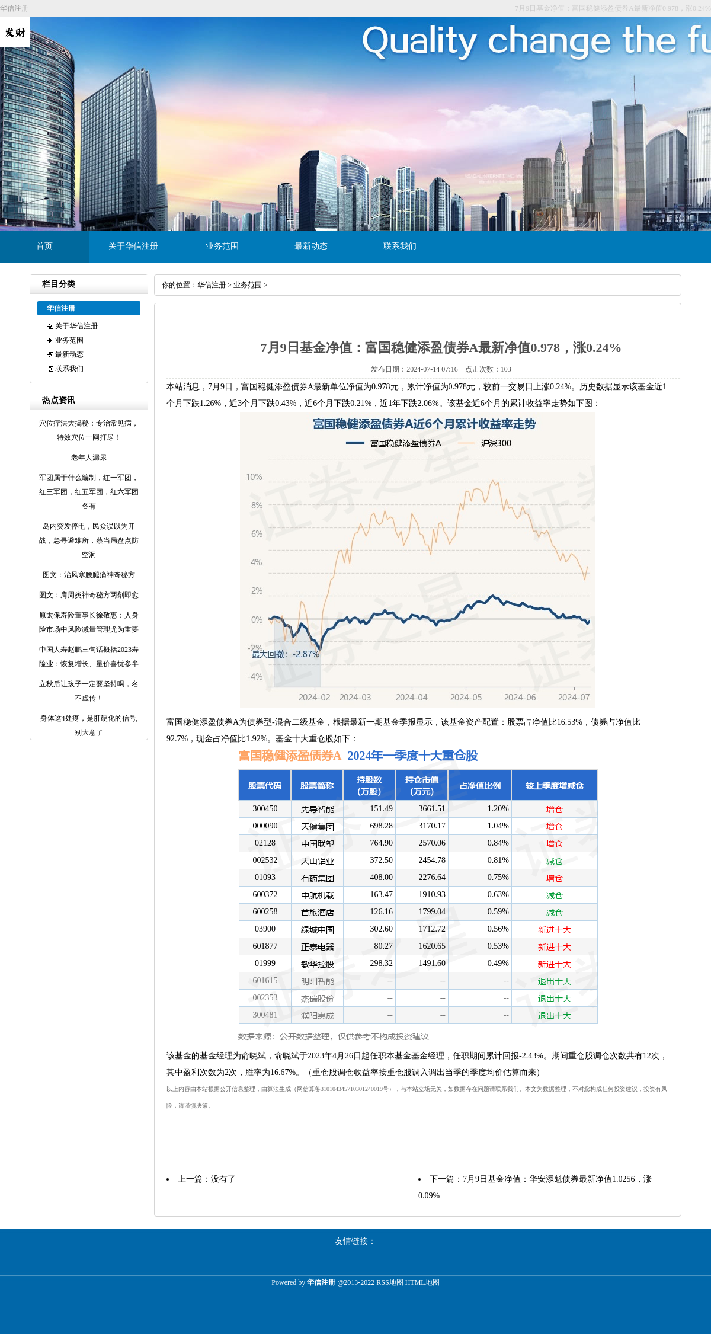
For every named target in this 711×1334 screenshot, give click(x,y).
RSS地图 (389, 1282)
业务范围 (222, 246)
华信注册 (211, 285)
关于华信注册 (133, 246)
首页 (44, 246)
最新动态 (311, 246)
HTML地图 (422, 1282)
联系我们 (400, 246)
